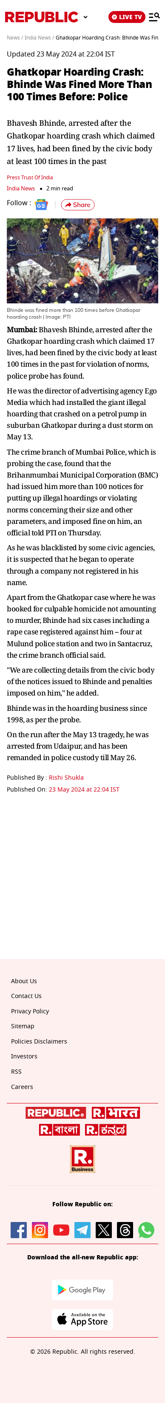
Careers (22, 1087)
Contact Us (26, 996)
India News (21, 188)
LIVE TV (127, 17)
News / (15, 38)
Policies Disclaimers (39, 1041)
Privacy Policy (30, 1011)
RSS (16, 1071)
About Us (24, 981)
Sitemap (22, 1026)
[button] (78, 205)
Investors (24, 1056)
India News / (39, 38)
